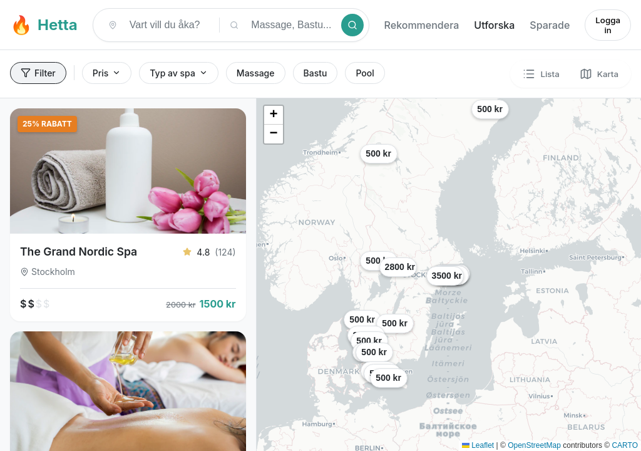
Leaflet (478, 445)
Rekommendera (421, 25)
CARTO (625, 445)
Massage (256, 73)
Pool (365, 73)
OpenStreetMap (534, 445)
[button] (573, 275)
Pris (107, 73)
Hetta (44, 24)
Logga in (607, 25)
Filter (38, 73)
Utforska (494, 25)
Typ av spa (179, 73)
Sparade (550, 25)
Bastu (315, 73)
